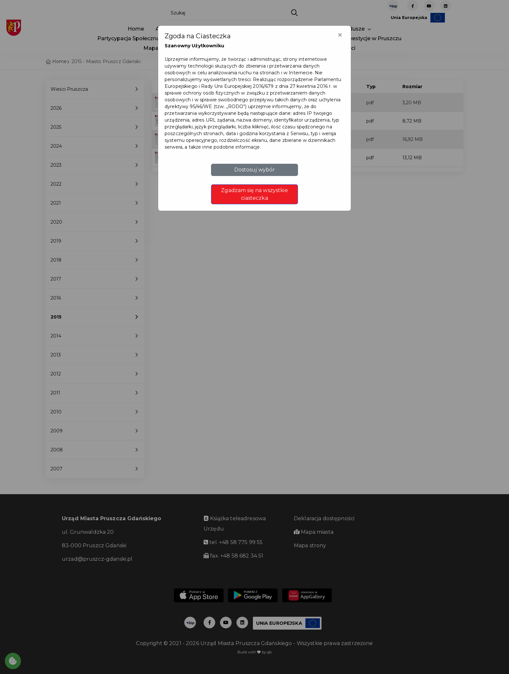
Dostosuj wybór (254, 170)
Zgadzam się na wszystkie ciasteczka (254, 194)
